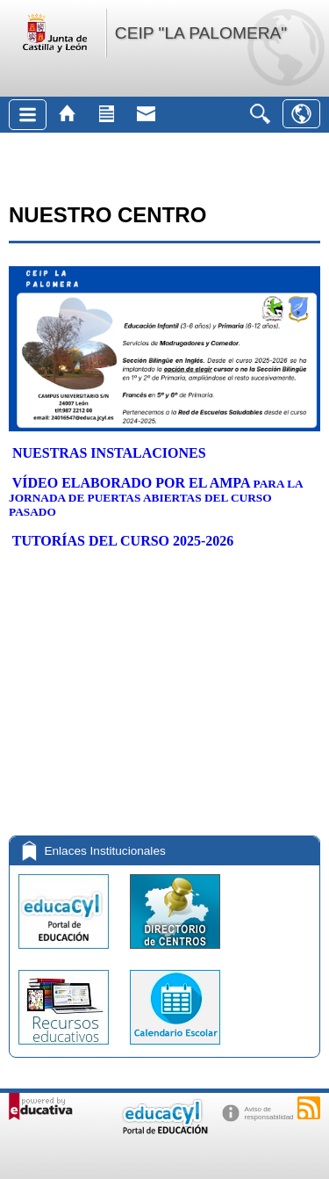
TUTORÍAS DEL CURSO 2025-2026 (123, 540)
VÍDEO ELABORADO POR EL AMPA (133, 482)
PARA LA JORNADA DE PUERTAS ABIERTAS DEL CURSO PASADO (156, 497)
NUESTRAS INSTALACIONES (109, 452)
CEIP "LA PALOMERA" (201, 33)
